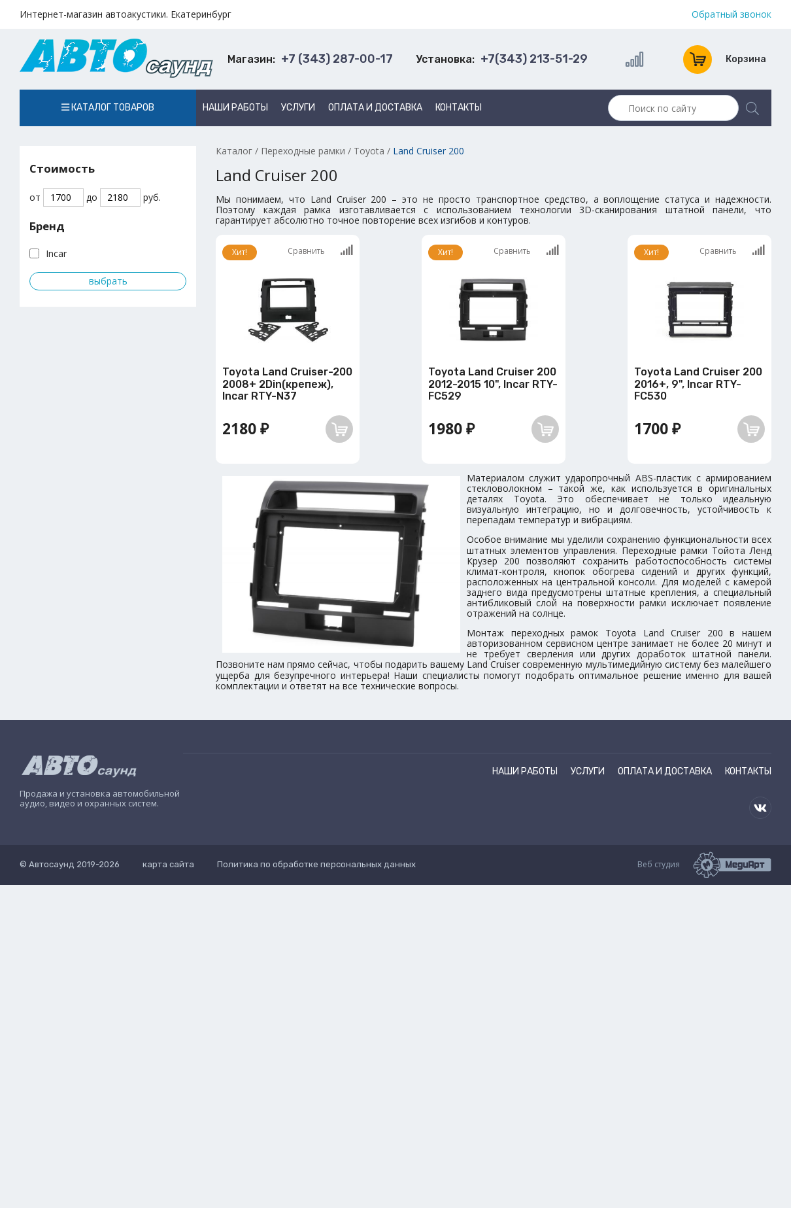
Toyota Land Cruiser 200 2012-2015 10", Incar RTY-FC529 (493, 384)
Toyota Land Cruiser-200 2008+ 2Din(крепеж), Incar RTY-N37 (287, 384)
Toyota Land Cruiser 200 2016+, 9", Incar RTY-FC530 (698, 384)
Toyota (369, 151)
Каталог (234, 151)
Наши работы (235, 107)
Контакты (458, 107)
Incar (56, 253)
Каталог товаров (107, 107)
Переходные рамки (303, 151)
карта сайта (168, 864)
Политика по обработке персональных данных (316, 864)
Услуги (298, 107)
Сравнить (320, 250)
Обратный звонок (731, 14)
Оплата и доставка (375, 107)
